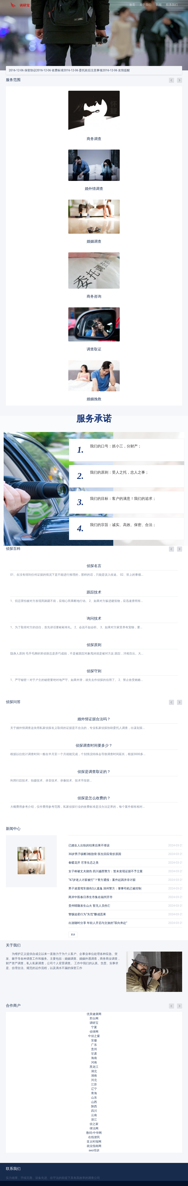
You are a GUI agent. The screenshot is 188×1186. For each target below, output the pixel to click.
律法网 (94, 1128)
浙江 (94, 1119)
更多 (73, 934)
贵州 (94, 1049)
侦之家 (94, 1124)
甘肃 (94, 1053)
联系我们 (172, 4)
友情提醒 (116, 70)
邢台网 (94, 1018)
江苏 (94, 1084)
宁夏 (94, 1027)
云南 (94, 1115)
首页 (132, 4)
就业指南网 (94, 1146)
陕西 (94, 1106)
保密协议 (22, 70)
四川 (94, 1111)
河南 (94, 1062)
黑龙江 (94, 1067)
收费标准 (50, 70)
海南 (94, 1058)
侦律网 (94, 1031)
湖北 (94, 1071)
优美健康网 (94, 1014)
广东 (94, 1045)
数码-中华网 (94, 1132)
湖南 (94, 1075)
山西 (94, 1102)
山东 (94, 1097)
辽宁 (94, 1089)
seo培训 (94, 1150)
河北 (94, 1080)
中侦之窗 (94, 1036)
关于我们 (145, 4)
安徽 (94, 1040)
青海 (94, 1093)
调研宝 (94, 1023)
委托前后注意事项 (83, 70)
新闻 (159, 4)
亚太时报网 (94, 1141)
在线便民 (94, 1137)
